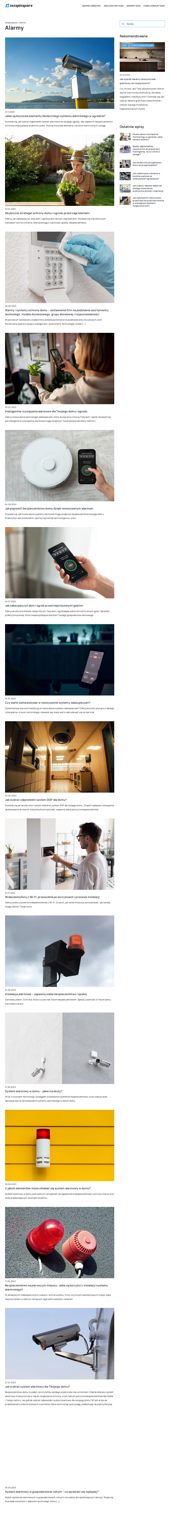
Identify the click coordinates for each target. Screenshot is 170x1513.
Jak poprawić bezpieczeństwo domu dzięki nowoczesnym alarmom (49, 508)
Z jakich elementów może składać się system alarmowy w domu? (48, 1188)
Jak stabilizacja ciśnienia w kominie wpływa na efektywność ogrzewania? (146, 176)
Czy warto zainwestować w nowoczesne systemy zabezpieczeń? (47, 702)
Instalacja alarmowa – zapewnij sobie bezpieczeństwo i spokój (46, 994)
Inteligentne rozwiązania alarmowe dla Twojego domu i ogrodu (46, 411)
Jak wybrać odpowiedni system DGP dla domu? (36, 800)
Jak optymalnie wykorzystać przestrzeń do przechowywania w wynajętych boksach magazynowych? (148, 202)
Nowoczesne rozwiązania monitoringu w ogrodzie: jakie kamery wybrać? (148, 137)
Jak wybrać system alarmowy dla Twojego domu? (37, 1386)
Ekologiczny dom (116, 5)
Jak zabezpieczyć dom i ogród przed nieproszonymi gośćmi (44, 605)
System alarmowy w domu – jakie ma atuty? (33, 1091)
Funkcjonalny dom (155, 5)
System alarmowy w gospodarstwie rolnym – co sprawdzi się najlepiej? (52, 1492)
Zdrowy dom (135, 5)
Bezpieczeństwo (95, 5)
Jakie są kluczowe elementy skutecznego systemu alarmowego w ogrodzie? (55, 116)
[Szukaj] (123, 24)
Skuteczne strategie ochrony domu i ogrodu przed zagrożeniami (47, 213)
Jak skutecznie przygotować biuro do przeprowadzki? (147, 164)
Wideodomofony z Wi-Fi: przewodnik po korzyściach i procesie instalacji (52, 897)
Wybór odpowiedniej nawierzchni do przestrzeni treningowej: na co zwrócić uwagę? (146, 150)
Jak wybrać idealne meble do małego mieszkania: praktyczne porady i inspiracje (148, 188)
